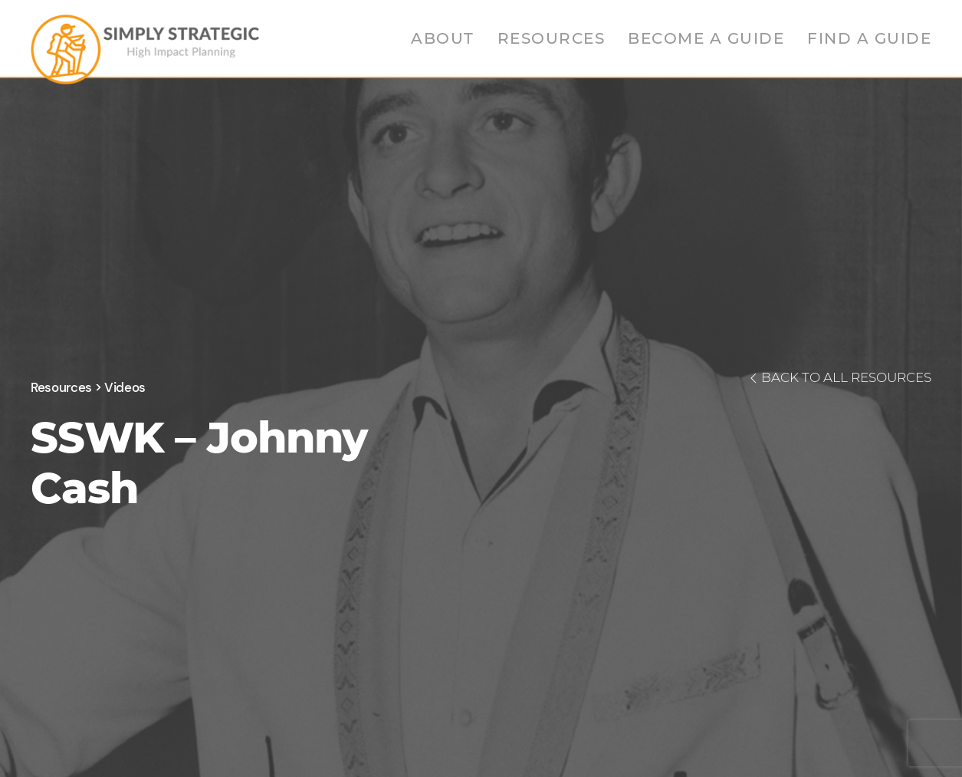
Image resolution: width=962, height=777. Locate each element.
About (442, 38)
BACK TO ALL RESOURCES (838, 378)
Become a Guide (706, 38)
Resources (551, 38)
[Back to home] (145, 46)
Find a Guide (869, 38)
